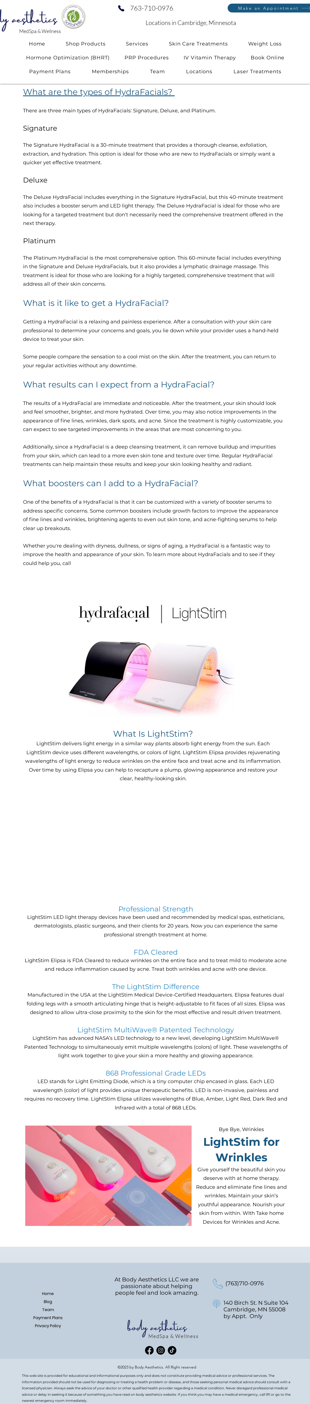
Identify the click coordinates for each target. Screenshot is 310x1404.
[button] (137, 44)
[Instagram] (160, 1350)
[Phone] (121, 8)
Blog (48, 1301)
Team (48, 1309)
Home (48, 1293)
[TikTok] (172, 1350)
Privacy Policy (48, 1326)
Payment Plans (48, 1318)
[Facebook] (149, 1350)
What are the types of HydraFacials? (99, 92)
